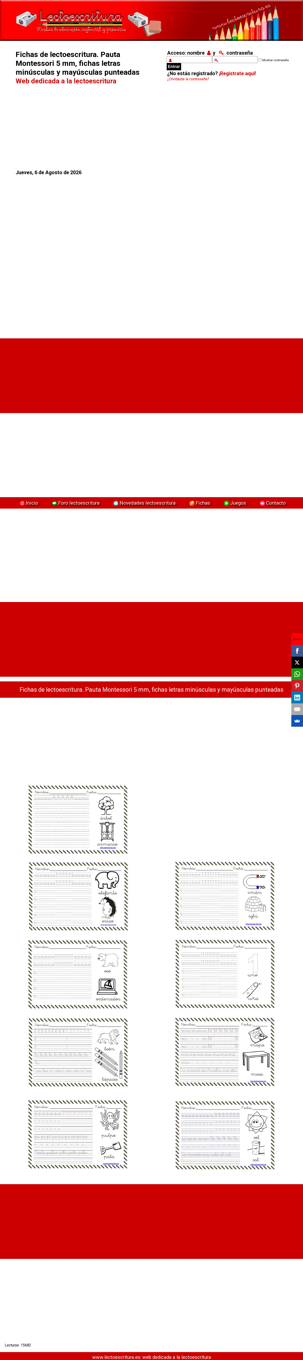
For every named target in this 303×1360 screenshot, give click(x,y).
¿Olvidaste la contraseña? (188, 79)
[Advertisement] (83, 127)
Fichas (199, 503)
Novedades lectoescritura (144, 503)
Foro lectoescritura (75, 503)
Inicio (28, 503)
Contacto (271, 503)
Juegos (234, 503)
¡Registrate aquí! (237, 73)
